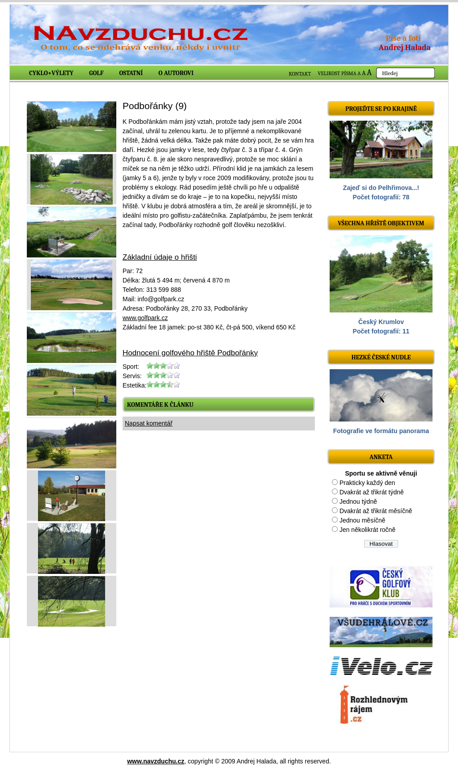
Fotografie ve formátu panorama (381, 430)
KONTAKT (300, 74)
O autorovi (176, 73)
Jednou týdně (358, 501)
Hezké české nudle (381, 357)
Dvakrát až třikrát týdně (371, 492)
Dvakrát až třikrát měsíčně (375, 510)
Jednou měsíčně (362, 520)
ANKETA (381, 457)
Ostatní (131, 73)
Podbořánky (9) (155, 106)
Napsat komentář (149, 423)
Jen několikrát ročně (367, 529)
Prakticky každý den (367, 482)
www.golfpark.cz (145, 317)
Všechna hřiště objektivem (381, 223)
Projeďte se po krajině (381, 109)
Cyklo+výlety (51, 73)
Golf (96, 73)
